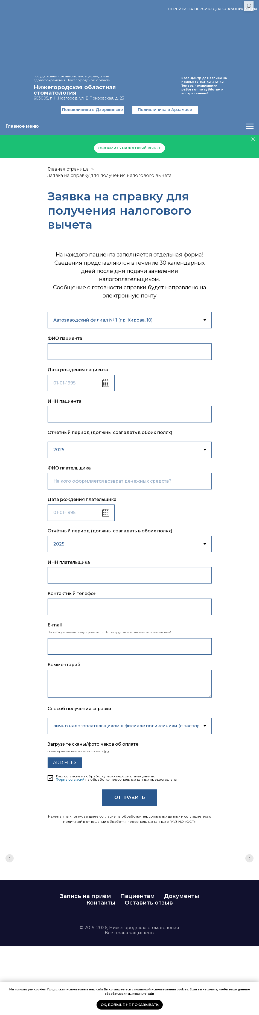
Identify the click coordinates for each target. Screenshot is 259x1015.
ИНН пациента (65, 401)
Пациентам (137, 896)
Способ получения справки (79, 708)
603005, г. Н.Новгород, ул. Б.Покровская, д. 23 (79, 98)
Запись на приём (85, 896)
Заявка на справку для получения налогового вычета (109, 175)
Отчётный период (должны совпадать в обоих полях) (110, 432)
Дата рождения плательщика (82, 499)
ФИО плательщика (69, 468)
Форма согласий (70, 779)
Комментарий (64, 664)
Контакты (100, 902)
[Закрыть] (253, 139)
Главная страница (68, 169)
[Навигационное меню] (250, 126)
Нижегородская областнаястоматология (75, 90)
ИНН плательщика (69, 562)
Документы (181, 896)
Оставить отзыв (149, 902)
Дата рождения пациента (78, 369)
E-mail (55, 625)
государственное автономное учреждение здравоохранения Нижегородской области (72, 78)
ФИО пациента (65, 338)
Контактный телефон (72, 593)
